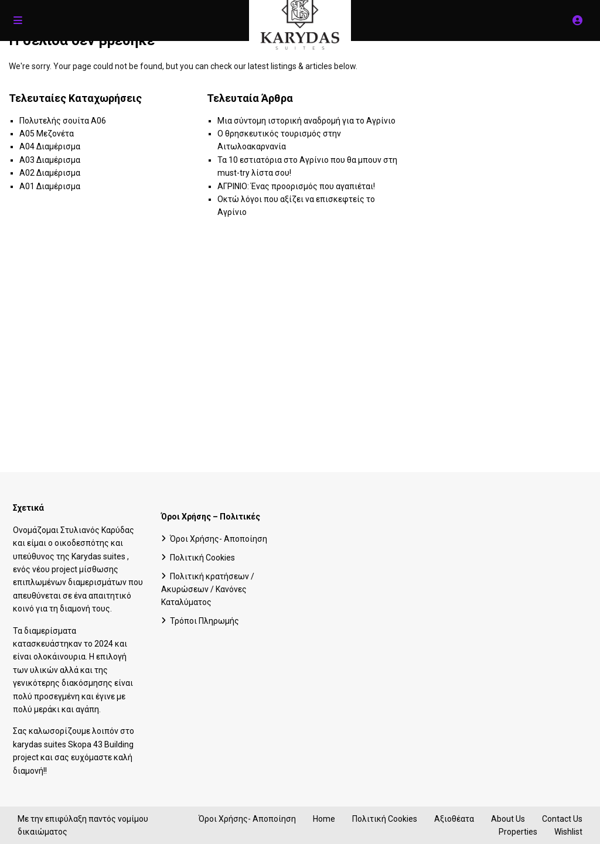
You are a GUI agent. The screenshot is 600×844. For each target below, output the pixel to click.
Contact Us (562, 819)
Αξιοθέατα (454, 819)
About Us (508, 819)
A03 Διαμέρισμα (49, 160)
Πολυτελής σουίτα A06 (62, 120)
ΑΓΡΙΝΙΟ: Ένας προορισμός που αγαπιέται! (296, 186)
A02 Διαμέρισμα (49, 172)
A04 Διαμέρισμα (49, 146)
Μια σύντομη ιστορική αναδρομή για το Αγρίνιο (306, 120)
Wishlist (568, 831)
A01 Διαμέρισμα (49, 186)
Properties (518, 831)
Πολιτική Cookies (202, 557)
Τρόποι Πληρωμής (204, 621)
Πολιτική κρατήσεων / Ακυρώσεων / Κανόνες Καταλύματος (207, 589)
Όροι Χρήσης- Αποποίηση (218, 539)
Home (324, 819)
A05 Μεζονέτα (46, 133)
